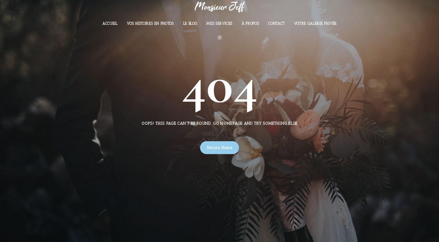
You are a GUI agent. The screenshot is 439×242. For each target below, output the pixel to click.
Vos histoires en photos (150, 23)
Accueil (110, 23)
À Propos (250, 23)
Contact (276, 23)
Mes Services (219, 23)
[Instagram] (219, 37)
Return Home (219, 147)
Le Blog (190, 23)
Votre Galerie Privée (315, 23)
